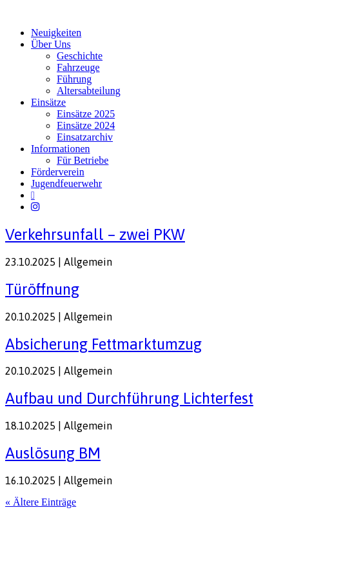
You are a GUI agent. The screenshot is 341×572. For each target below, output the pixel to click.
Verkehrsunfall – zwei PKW (95, 234)
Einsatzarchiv (85, 137)
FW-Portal (123, 527)
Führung (74, 79)
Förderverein (57, 171)
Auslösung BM (53, 453)
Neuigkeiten (56, 32)
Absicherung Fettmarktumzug (103, 344)
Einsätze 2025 (86, 113)
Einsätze (48, 102)
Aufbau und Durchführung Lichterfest (129, 398)
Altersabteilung (89, 90)
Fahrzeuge (78, 67)
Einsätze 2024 (86, 125)
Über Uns (51, 44)
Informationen (60, 148)
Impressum (25, 527)
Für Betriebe (82, 160)
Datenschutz (74, 527)
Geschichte (79, 55)
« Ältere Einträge (40, 502)
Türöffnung (42, 289)
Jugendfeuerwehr (66, 183)
